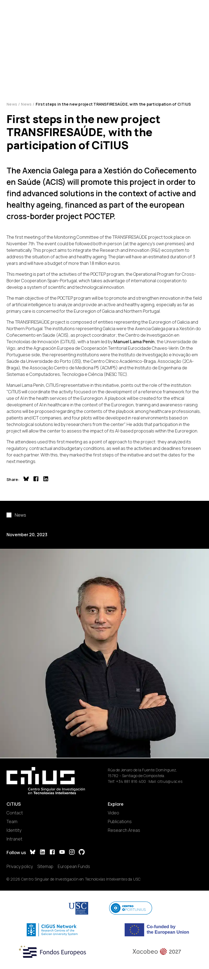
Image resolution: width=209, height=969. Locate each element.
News (12, 104)
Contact (15, 813)
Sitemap (45, 866)
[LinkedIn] (42, 853)
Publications (120, 821)
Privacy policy (20, 866)
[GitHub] (81, 853)
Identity (14, 830)
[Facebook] (52, 853)
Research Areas (124, 830)
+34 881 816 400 (131, 781)
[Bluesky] (32, 853)
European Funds (74, 866)
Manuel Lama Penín (134, 342)
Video (113, 813)
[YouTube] (62, 853)
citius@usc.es (170, 781)
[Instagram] (72, 853)
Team (12, 821)
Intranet (14, 839)
